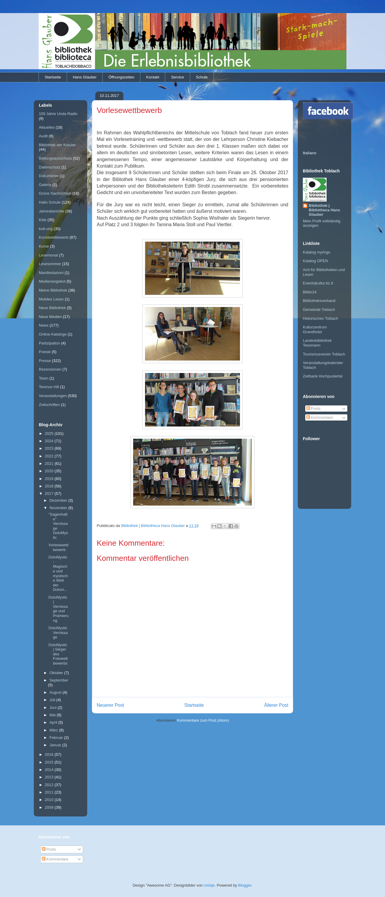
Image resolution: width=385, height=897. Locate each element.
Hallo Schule (50, 202)
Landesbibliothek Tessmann (317, 342)
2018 (50, 486)
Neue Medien (50, 316)
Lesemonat (48, 255)
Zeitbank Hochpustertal (323, 376)
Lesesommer (50, 264)
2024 (50, 441)
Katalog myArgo (316, 252)
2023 (50, 448)
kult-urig (45, 228)
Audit (43, 136)
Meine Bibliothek (53, 290)
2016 (50, 754)
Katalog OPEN (315, 261)
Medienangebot (52, 281)
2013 (50, 777)
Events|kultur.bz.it (318, 283)
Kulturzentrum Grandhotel (315, 329)
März (54, 730)
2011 (50, 792)
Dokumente (48, 176)
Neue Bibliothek (52, 308)
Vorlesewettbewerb (58, 547)
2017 (50, 493)
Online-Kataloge (52, 334)
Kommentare (319, 417)
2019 (50, 478)
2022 (50, 456)
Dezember (59, 500)
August (56, 692)
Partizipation (49, 343)
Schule (202, 77)
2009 (50, 807)
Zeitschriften (49, 404)
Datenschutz (49, 167)
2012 (50, 785)
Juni (54, 707)
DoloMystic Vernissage (58, 632)
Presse (45, 360)
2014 (50, 769)
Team (43, 378)
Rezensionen (50, 369)
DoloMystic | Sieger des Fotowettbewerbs (58, 654)
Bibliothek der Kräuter (57, 145)
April (54, 722)
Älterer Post (276, 705)
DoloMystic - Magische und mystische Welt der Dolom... (58, 573)
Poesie (45, 352)
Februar (57, 737)
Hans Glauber (84, 77)
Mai (53, 715)
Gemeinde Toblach (319, 309)
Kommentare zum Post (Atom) (203, 720)
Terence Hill (49, 387)
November (59, 508)
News (44, 325)
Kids (42, 220)
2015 (50, 762)
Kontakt (152, 77)
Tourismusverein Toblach (324, 354)
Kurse (44, 246)
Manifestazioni (51, 272)
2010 (50, 799)
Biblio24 (309, 292)
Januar (56, 745)
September (59, 680)
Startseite (53, 77)
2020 (50, 471)
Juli (53, 700)
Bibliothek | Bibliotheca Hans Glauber (324, 210)
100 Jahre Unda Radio (58, 113)
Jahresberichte (51, 211)
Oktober (57, 673)
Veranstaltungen (53, 396)
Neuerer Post (110, 705)
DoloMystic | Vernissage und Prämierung (58, 609)
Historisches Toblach (320, 318)
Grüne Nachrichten (55, 193)
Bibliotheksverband (319, 300)
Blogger (244, 885)
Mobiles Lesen (51, 299)
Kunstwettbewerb (54, 237)
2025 (50, 433)
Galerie (45, 184)
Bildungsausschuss (55, 158)
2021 (50, 463)
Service (177, 77)
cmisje (209, 885)
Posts (313, 408)
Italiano (309, 153)
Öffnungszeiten (121, 77)
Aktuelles (47, 127)
